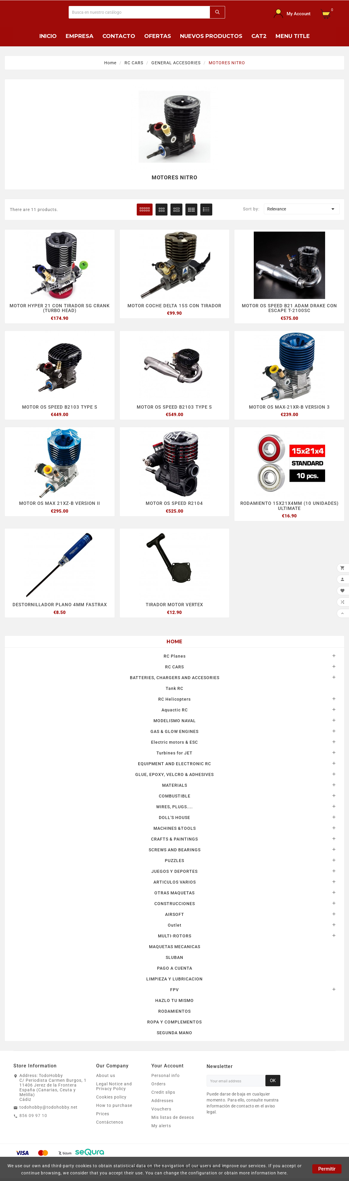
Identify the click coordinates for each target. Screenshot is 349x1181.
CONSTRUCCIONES (174, 906)
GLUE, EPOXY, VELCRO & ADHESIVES (174, 777)
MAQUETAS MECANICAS (174, 949)
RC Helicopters (174, 701)
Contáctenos (109, 1124)
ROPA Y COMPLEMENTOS (174, 1024)
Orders (158, 1086)
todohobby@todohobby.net (48, 1109)
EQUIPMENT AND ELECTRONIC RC (174, 766)
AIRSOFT (174, 917)
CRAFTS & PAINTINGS (174, 841)
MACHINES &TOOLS (174, 831)
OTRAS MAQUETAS (174, 895)
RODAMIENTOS (174, 1014)
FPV (174, 992)
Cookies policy (111, 1099)
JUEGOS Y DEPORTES (174, 874)
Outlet (175, 927)
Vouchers (161, 1111)
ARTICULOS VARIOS (174, 884)
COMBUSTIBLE (174, 798)
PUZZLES (174, 863)
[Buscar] (139, 12)
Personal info (165, 1078)
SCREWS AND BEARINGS (175, 852)
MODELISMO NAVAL (174, 723)
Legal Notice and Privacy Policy (114, 1089)
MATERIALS (174, 788)
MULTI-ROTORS (174, 938)
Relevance (301, 209)
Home (174, 644)
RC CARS (174, 669)
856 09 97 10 (33, 1118)
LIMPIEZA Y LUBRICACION (174, 981)
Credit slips (163, 1095)
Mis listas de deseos (172, 1120)
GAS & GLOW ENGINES (174, 734)
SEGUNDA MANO (174, 1035)
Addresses (162, 1103)
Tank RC (174, 691)
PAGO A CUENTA (174, 970)
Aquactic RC (175, 712)
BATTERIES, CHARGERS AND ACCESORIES (174, 680)
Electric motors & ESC (174, 744)
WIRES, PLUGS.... (174, 809)
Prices (102, 1116)
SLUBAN (174, 960)
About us (105, 1078)
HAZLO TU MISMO (174, 1003)
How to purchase (114, 1108)
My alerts (161, 1128)
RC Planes (175, 658)
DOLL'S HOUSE (174, 820)
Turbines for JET (174, 755)
